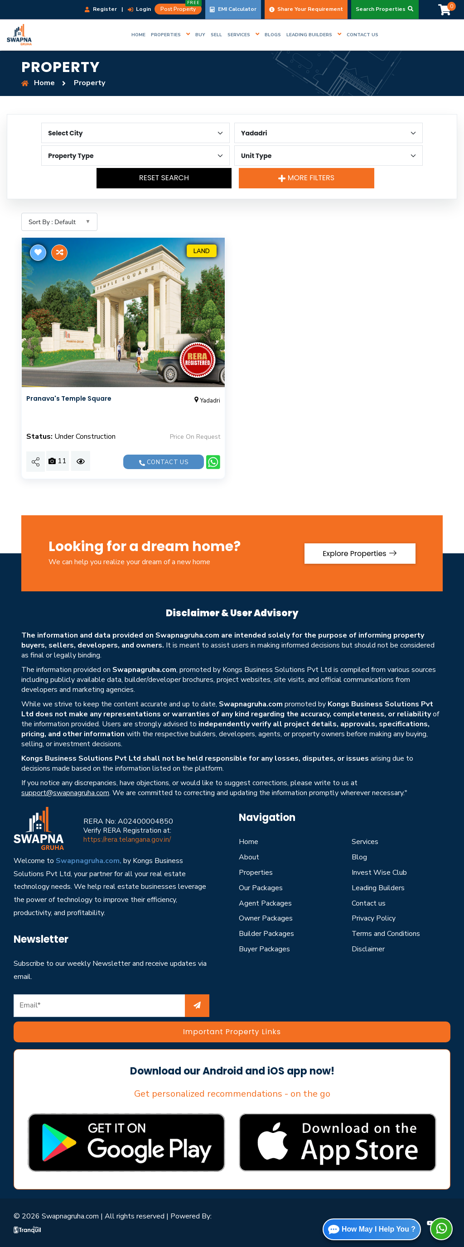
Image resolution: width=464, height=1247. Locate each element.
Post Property (181, 8)
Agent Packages (265, 903)
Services (365, 842)
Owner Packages (266, 918)
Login (139, 9)
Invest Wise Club (379, 873)
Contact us (163, 462)
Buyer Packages (264, 949)
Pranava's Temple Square (68, 398)
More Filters (306, 178)
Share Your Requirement (306, 9)
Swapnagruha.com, (88, 861)
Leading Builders (378, 888)
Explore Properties (359, 553)
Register (101, 9)
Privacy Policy (374, 918)
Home (248, 842)
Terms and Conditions (386, 934)
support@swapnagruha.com (65, 793)
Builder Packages (266, 934)
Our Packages (261, 888)
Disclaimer (368, 949)
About (249, 857)
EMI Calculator (233, 9)
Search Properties (385, 9)
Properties (256, 873)
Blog (359, 857)
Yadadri (206, 401)
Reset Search (164, 178)
